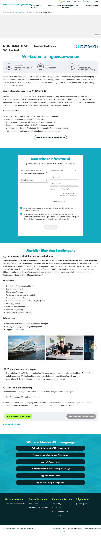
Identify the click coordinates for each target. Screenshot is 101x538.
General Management (50, 461)
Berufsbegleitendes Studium (70, 6)
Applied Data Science (50, 475)
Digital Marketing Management (50, 482)
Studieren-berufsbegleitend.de (13, 12)
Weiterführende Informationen (50, 137)
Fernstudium (91, 5)
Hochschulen (60, 208)
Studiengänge (54, 5)
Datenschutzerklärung (75, 529)
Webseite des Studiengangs (81, 416)
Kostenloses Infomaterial (18, 416)
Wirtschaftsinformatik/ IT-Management (50, 448)
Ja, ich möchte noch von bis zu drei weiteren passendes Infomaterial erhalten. (48, 209)
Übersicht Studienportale (15, 504)
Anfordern (50, 227)
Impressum (56, 529)
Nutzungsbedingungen (56, 214)
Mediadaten (33, 504)
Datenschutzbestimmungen (33, 217)
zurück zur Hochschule (12, 424)
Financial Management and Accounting (50, 455)
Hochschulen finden (36, 6)
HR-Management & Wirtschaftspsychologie (50, 468)
